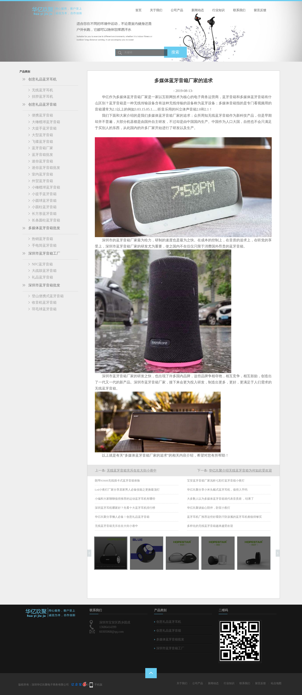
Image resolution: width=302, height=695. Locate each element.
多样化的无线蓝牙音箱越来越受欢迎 (210, 525)
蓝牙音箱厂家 (42, 148)
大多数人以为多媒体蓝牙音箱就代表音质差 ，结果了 (220, 498)
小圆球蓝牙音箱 (44, 200)
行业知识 (218, 10)
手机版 (98, 684)
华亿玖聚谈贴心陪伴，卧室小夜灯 (208, 507)
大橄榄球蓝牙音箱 (46, 122)
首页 (138, 10)
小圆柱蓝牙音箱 (44, 207)
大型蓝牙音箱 (42, 135)
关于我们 (156, 10)
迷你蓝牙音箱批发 (46, 167)
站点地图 (276, 683)
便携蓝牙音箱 (42, 115)
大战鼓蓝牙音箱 (44, 270)
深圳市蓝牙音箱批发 (44, 285)
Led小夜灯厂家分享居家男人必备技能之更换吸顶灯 (127, 489)
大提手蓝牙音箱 (44, 128)
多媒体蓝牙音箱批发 (44, 228)
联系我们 (239, 10)
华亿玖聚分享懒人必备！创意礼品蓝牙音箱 (122, 516)
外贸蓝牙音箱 (42, 181)
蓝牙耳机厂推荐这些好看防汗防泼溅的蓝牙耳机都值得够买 (224, 516)
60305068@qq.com (111, 631)
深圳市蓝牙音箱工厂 (44, 253)
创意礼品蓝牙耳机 (42, 79)
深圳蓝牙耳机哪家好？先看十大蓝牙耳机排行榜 (125, 507)
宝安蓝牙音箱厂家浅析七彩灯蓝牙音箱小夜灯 (216, 480)
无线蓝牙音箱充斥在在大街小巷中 (132, 470)
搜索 (175, 52)
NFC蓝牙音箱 (42, 264)
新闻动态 (197, 10)
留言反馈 (260, 10)
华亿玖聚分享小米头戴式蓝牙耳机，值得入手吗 (217, 489)
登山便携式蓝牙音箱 (48, 296)
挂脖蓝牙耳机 (42, 96)
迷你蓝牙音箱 (42, 161)
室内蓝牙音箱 (42, 174)
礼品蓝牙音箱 (42, 277)
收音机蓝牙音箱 (44, 302)
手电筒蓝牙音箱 (44, 245)
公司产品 (177, 10)
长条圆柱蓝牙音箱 (46, 220)
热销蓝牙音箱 (42, 239)
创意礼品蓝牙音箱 (42, 104)
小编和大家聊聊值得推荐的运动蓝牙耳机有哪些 (125, 498)
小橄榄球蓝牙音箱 (46, 187)
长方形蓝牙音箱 (44, 213)
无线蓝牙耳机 (42, 90)
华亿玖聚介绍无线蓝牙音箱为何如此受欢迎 (240, 470)
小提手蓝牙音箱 (44, 194)
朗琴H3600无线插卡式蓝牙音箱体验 (117, 480)
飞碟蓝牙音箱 (42, 141)
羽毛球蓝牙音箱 (44, 309)
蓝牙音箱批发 (42, 154)
